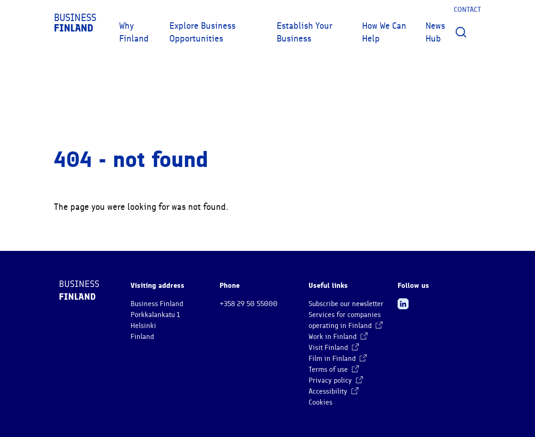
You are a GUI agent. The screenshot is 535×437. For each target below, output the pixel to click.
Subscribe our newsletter (346, 303)
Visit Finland (334, 347)
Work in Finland (338, 336)
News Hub (435, 32)
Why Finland (134, 32)
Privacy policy (336, 380)
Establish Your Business (304, 32)
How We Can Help (384, 32)
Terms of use (334, 369)
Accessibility (333, 391)
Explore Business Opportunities (202, 32)
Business (75, 22)
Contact (467, 9)
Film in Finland (338, 358)
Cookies (320, 402)
